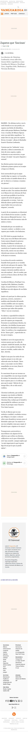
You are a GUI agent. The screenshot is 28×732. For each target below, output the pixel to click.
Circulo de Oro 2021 (5, 49)
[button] (2, 13)
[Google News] (14, 456)
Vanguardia (12, 546)
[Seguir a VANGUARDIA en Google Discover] (5, 46)
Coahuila (22, 13)
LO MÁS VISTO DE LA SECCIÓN (9, 580)
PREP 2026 (14, 13)
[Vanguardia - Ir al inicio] (14, 10)
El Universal (10, 53)
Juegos (7, 13)
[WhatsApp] (14, 463)
